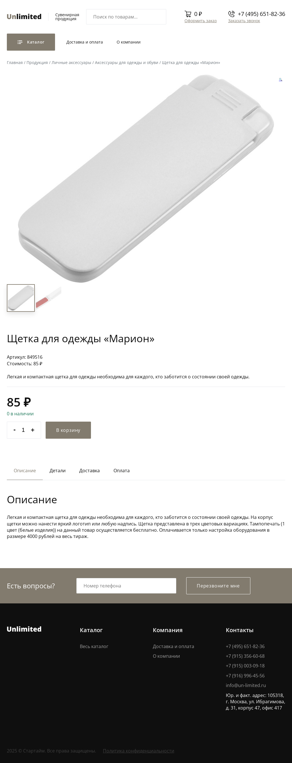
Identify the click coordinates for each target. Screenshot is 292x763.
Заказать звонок (244, 20)
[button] (280, 79)
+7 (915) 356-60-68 (245, 656)
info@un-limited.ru (246, 685)
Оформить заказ (200, 20)
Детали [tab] (58, 470)
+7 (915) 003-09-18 (245, 666)
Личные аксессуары (71, 62)
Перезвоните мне (218, 586)
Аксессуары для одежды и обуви (126, 62)
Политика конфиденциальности (138, 751)
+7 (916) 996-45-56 (245, 676)
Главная (15, 62)
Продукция (37, 62)
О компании (129, 42)
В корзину (68, 430)
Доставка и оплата (84, 42)
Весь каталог (94, 646)
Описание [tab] (25, 470)
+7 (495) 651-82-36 (261, 14)
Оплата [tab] (121, 470)
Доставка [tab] (89, 470)
